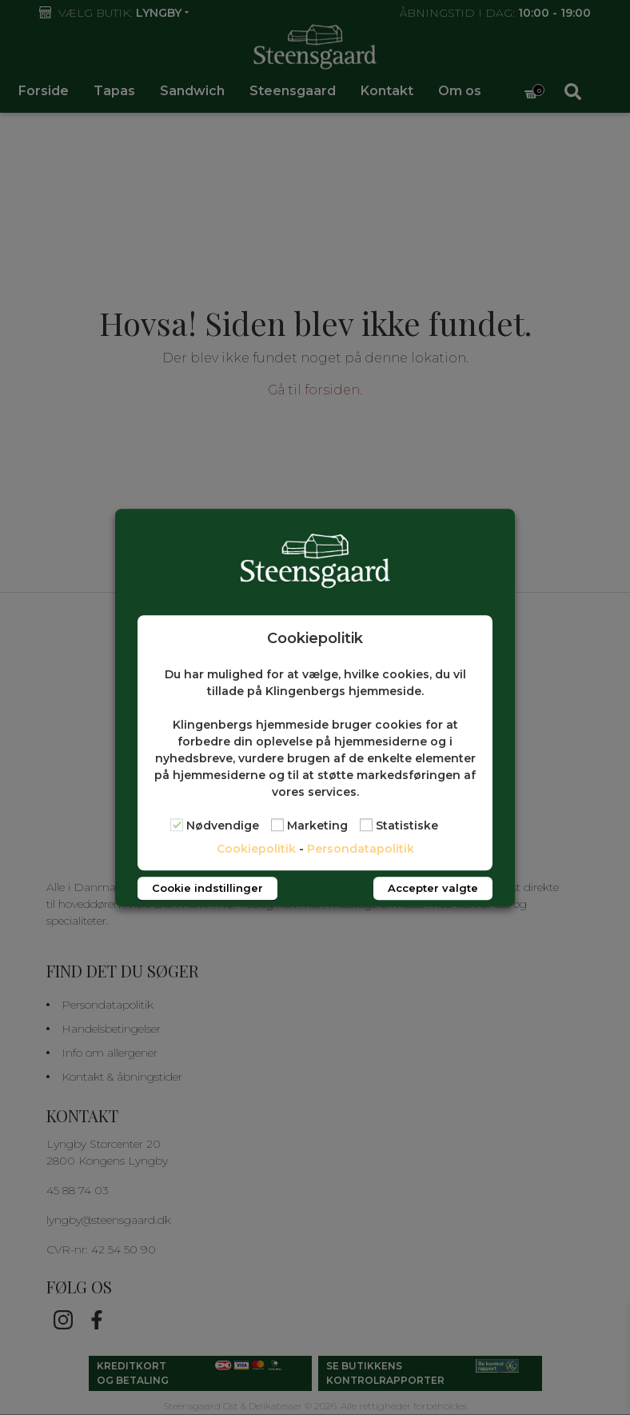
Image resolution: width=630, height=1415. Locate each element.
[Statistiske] (366, 825)
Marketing (317, 825)
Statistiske (407, 825)
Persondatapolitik (360, 848)
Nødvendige (222, 825)
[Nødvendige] (176, 825)
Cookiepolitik (256, 848)
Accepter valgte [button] (433, 887)
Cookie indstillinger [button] (207, 887)
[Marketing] (277, 825)
